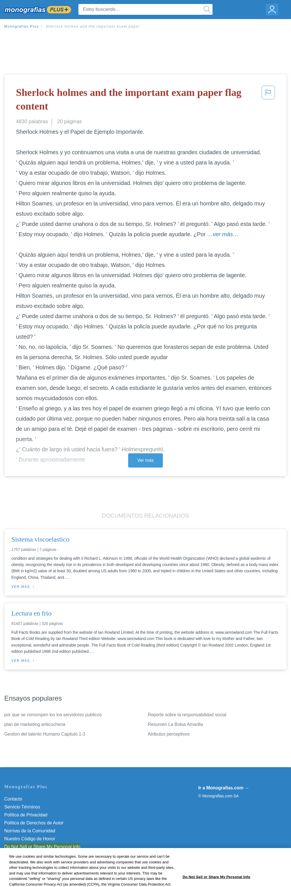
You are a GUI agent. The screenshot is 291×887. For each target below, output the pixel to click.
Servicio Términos (22, 806)
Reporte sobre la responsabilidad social (187, 714)
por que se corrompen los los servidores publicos (53, 714)
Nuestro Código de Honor (29, 838)
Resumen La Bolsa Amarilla (175, 724)
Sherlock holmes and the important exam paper (93, 26)
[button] (268, 101)
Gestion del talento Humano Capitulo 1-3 (44, 734)
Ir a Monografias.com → (223, 787)
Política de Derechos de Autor (34, 822)
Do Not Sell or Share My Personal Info (42, 846)
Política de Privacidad (25, 814)
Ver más (145, 460)
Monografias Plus (21, 26)
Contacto (13, 799)
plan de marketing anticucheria (34, 724)
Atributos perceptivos (169, 734)
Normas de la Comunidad (29, 830)
